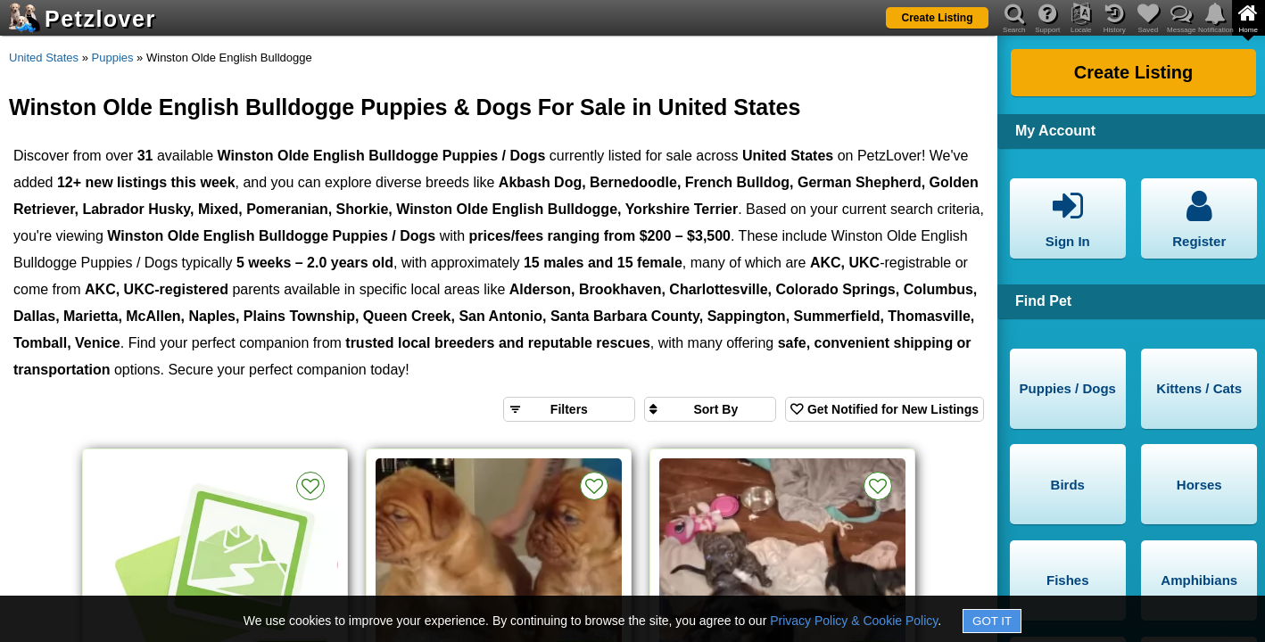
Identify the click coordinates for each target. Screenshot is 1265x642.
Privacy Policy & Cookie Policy (854, 620)
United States (44, 57)
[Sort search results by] (710, 409)
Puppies (113, 57)
